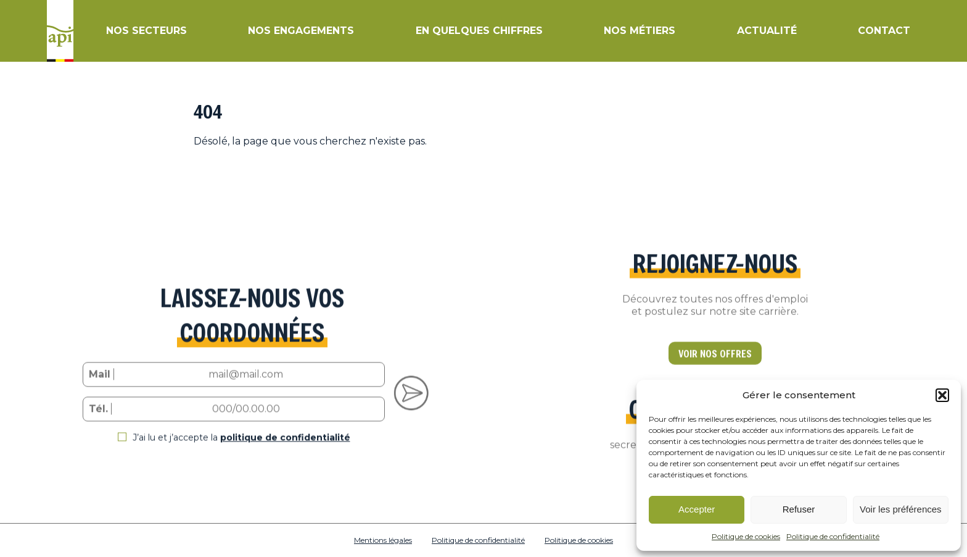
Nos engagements (301, 30)
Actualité (767, 30)
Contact (884, 30)
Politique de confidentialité (832, 536)
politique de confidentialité (285, 449)
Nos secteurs (146, 30)
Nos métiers (639, 30)
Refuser (799, 509)
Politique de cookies (746, 536)
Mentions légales (383, 540)
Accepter (696, 509)
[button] (942, 395)
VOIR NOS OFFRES (715, 365)
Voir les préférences (901, 509)
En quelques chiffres (479, 30)
